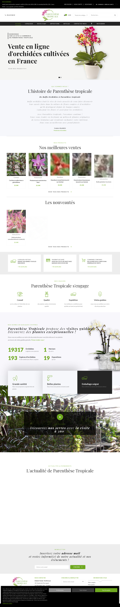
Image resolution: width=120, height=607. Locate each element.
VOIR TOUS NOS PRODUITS (60, 191)
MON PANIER (88, 4)
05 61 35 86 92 (9, 15)
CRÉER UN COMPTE (109, 4)
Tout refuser (83, 590)
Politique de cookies (7, 603)
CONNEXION (100, 4)
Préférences (60, 590)
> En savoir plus (22, 266)
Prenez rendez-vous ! (38, 340)
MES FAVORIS (68, 4)
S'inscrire (77, 567)
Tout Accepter (106, 590)
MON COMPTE (78, 4)
